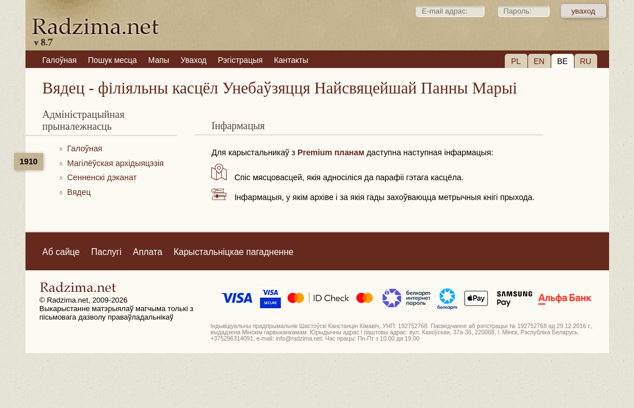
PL (516, 61)
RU (585, 61)
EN (539, 61)
